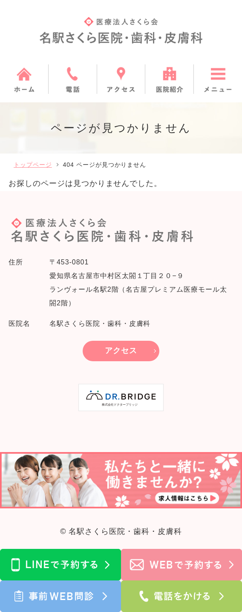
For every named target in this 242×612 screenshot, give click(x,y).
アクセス (121, 350)
